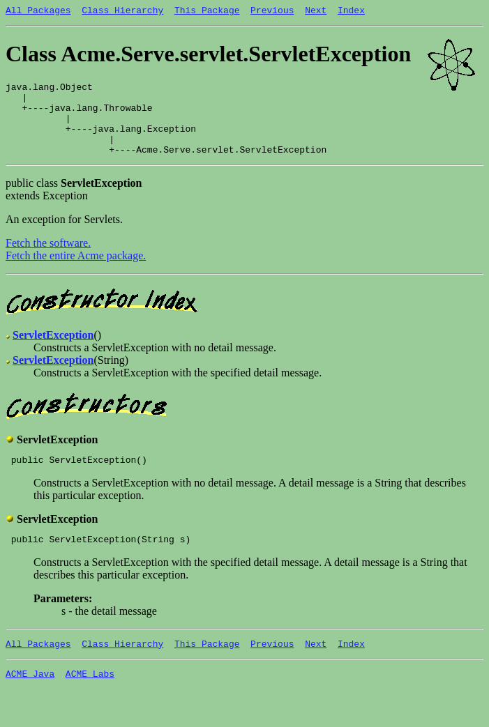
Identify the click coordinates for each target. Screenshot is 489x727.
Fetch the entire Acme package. (76, 272)
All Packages (38, 12)
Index (351, 12)
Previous (272, 12)
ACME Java (30, 698)
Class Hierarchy (122, 12)
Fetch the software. (48, 260)
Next (315, 12)
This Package (207, 12)
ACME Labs (90, 698)
